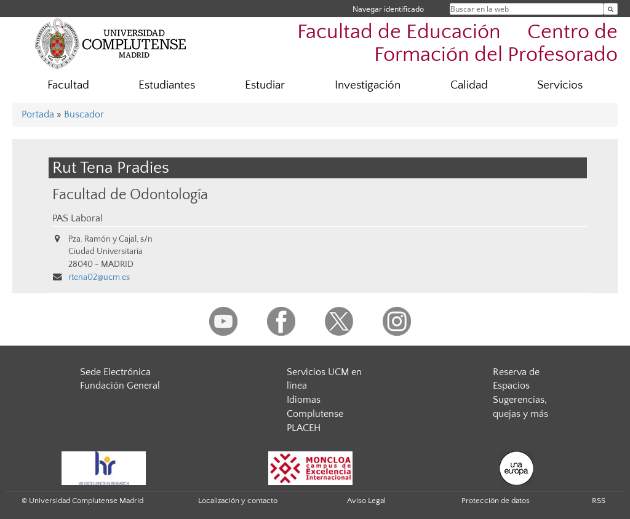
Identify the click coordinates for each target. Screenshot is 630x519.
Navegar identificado (388, 9)
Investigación (368, 85)
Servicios (560, 85)
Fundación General (120, 385)
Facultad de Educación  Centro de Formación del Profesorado (457, 43)
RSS (598, 500)
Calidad (469, 85)
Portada (38, 114)
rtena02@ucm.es (99, 277)
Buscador (84, 114)
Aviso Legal (366, 500)
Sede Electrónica (115, 372)
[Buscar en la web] (611, 9)
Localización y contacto (237, 500)
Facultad (68, 85)
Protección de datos (495, 500)
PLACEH (304, 428)
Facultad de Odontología (130, 194)
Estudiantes (166, 85)
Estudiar (265, 85)
